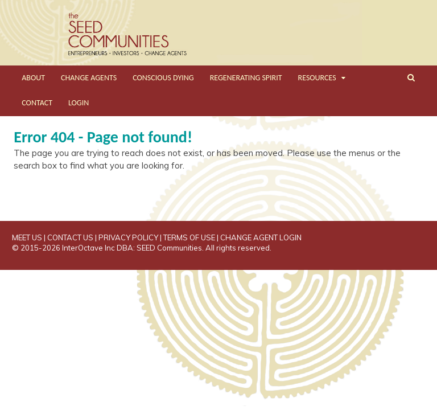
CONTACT (37, 103)
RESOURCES (317, 78)
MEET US (27, 237)
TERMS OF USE (189, 237)
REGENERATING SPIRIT (246, 78)
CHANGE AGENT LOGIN (261, 237)
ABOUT (33, 78)
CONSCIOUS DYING (163, 78)
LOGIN (78, 103)
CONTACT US (70, 237)
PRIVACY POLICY (128, 237)
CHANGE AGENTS (89, 78)
